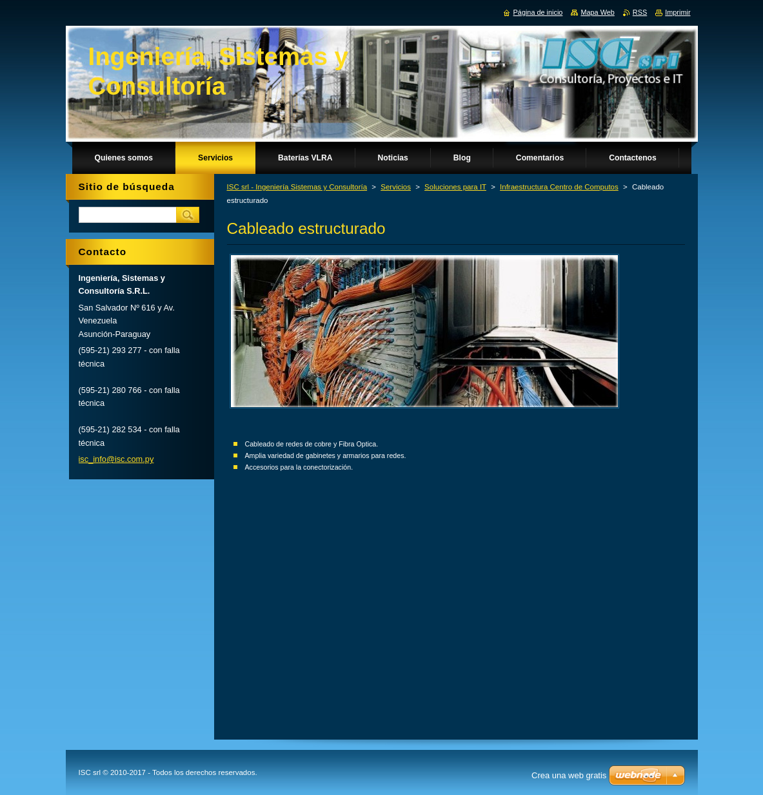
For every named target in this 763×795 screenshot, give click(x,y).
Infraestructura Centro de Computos (559, 187)
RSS (640, 12)
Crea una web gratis (568, 775)
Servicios (396, 187)
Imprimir (677, 12)
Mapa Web (597, 12)
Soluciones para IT (455, 187)
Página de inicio (538, 12)
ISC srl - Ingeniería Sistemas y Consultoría (297, 187)
